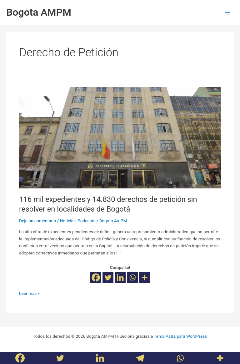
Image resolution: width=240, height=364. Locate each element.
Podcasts (86, 220)
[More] (144, 277)
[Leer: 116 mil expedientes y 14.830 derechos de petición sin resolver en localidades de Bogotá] (120, 137)
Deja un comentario (37, 220)
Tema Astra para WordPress (180, 336)
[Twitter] (107, 277)
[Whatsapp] (132, 277)
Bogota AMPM (38, 12)
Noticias (68, 220)
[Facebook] (95, 277)
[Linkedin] (120, 277)
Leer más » (29, 293)
